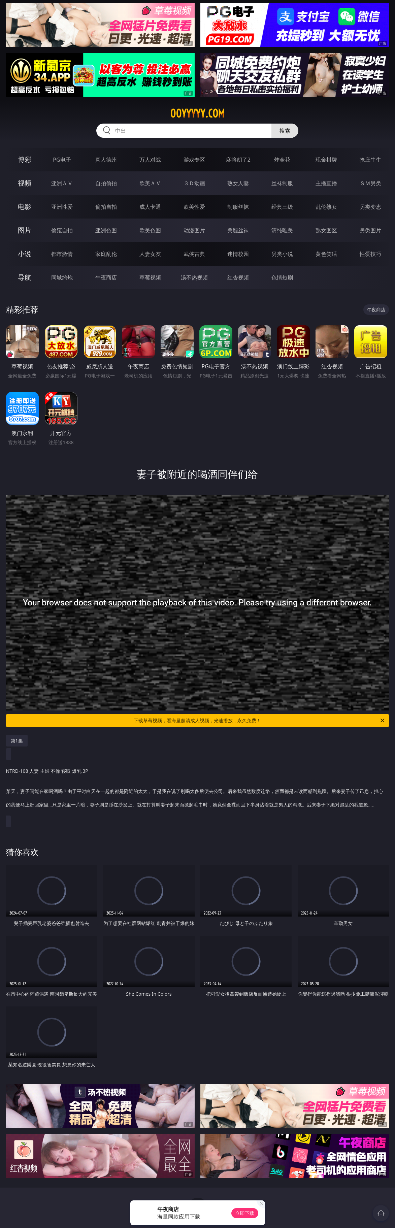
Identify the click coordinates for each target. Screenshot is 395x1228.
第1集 (17, 740)
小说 (24, 253)
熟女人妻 (238, 183)
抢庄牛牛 (370, 159)
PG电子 (62, 159)
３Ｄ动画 (194, 183)
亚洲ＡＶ (62, 183)
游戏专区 (194, 159)
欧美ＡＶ (150, 183)
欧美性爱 (194, 206)
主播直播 (326, 183)
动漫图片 (194, 230)
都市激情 (62, 254)
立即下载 (244, 1213)
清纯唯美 (282, 230)
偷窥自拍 (62, 230)
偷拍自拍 (106, 206)
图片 (24, 230)
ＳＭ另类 (370, 183)
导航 (24, 277)
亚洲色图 (106, 230)
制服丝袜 (238, 206)
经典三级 (282, 206)
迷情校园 (238, 254)
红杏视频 (238, 277)
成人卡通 (150, 206)
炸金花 (282, 159)
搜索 (284, 130)
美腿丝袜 (238, 230)
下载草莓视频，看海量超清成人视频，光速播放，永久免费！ (260, 721)
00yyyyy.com (197, 113)
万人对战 (150, 159)
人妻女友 (150, 254)
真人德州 (106, 159)
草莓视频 (150, 277)
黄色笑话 (326, 254)
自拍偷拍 (106, 183)
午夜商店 (106, 277)
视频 (24, 183)
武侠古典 (194, 254)
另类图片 (370, 230)
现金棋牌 (326, 159)
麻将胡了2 (238, 159)
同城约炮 (62, 277)
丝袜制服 (282, 183)
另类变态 (370, 206)
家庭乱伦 (106, 254)
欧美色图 (150, 230)
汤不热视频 (194, 277)
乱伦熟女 (326, 206)
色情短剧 (282, 277)
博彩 (24, 159)
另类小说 (282, 254)
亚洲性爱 (62, 206)
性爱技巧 (370, 254)
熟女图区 (326, 230)
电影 (24, 206)
